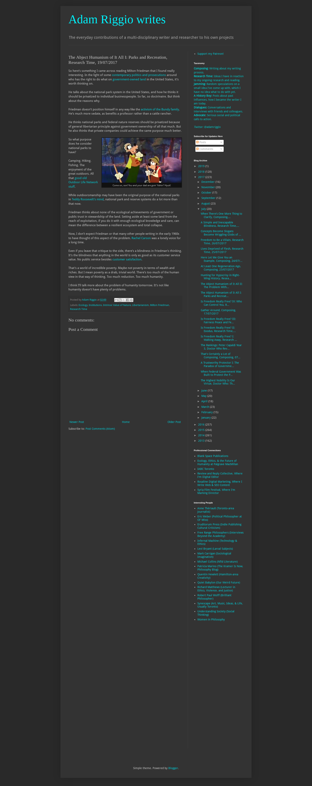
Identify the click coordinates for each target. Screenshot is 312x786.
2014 (201, 435)
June (204, 390)
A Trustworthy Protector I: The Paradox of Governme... (220, 364)
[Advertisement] (210, 687)
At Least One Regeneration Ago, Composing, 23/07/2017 (221, 268)
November (208, 187)
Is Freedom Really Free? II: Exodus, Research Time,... (218, 329)
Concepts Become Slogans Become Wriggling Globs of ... (221, 233)
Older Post (174, 422)
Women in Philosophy (211, 619)
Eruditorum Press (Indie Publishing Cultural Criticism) (219, 526)
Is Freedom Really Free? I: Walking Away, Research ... (219, 338)
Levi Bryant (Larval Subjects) (215, 548)
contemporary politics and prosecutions (139, 75)
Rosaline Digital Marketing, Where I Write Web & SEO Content (219, 483)
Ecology (83, 305)
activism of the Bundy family (160, 109)
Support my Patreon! (210, 53)
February (207, 412)
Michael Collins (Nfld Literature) (217, 561)
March (205, 406)
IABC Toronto (205, 468)
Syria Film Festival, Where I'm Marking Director (216, 491)
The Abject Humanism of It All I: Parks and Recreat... (221, 294)
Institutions (95, 305)
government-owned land (129, 79)
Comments (204, 149)
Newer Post (76, 422)
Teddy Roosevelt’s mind (88, 199)
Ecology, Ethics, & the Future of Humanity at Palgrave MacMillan (217, 462)
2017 (201, 177)
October (206, 192)
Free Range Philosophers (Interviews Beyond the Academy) (220, 534)
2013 (201, 440)
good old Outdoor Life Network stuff (83, 182)
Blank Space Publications (212, 456)
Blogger (173, 768)
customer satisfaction (126, 259)
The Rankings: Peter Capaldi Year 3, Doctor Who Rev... (221, 347)
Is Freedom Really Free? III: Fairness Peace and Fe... (218, 320)
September (208, 198)
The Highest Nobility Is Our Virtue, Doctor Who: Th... (218, 382)
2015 (201, 429)
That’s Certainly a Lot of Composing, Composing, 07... (220, 355)
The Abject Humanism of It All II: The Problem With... (222, 285)
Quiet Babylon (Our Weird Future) (218, 582)
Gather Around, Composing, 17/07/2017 (218, 312)
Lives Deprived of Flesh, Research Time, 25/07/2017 (222, 250)
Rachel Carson (141, 238)
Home (126, 422)
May (204, 395)
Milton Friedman (159, 305)
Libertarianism (140, 305)
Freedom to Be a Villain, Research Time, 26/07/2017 (222, 241)
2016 (201, 424)
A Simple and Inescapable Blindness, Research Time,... (220, 224)
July (204, 208)
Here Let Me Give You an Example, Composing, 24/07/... (221, 259)
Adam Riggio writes (117, 19)
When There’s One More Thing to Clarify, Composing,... (221, 215)
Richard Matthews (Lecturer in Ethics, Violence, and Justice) (216, 588)
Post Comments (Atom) (100, 428)
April (204, 401)
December (208, 181)
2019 (201, 166)
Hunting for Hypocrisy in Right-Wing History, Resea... (220, 277)
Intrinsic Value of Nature (117, 305)
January (206, 417)
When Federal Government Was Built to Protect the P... (221, 373)
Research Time (78, 309)
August (206, 203)
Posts (201, 142)
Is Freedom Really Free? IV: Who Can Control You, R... (221, 303)
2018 (201, 171)
